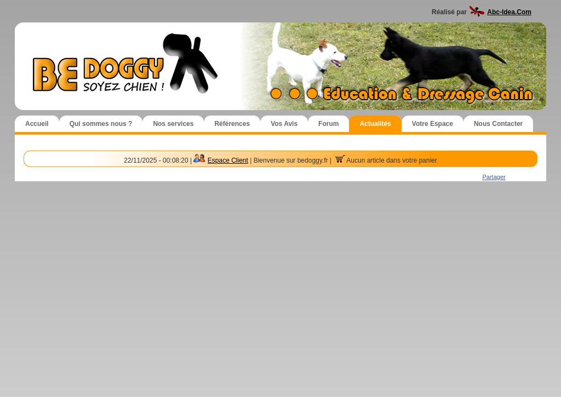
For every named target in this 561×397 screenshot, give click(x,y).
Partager (494, 177)
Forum (328, 124)
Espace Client (228, 160)
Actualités (375, 124)
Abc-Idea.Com (509, 12)
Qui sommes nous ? (101, 124)
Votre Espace (432, 124)
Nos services (173, 124)
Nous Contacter (498, 124)
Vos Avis (284, 124)
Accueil (37, 124)
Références (232, 124)
